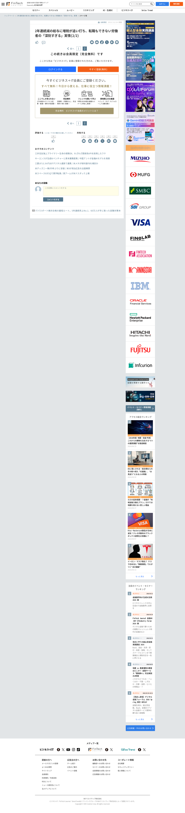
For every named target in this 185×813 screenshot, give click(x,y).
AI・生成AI (108, 10)
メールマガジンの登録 (50, 763)
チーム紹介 (71, 763)
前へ (72, 48)
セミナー (36, 10)
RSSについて (46, 781)
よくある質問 (47, 767)
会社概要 (121, 763)
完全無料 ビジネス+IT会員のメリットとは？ (76, 110)
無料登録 (176, 4)
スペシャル (53, 10)
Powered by (34, 5)
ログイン (162, 4)
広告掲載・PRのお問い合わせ (139, 728)
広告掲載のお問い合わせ (101, 774)
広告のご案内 (72, 767)
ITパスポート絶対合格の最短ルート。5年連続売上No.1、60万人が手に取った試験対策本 (78, 210)
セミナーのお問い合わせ (101, 767)
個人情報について (124, 770)
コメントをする (53, 199)
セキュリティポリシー (126, 767)
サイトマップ (47, 770)
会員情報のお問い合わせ (101, 770)
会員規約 (45, 774)
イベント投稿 (72, 770)
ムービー (70, 10)
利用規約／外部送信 (49, 778)
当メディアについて (49, 788)
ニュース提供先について (51, 785)
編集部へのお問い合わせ (101, 763)
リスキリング (88, 10)
